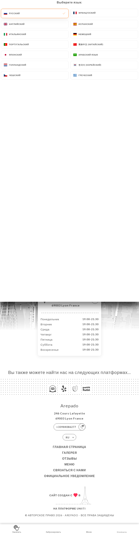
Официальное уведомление (69, 479)
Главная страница (69, 450)
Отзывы (69, 462)
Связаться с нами (69, 474)
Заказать (16, 529)
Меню (69, 468)
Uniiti (81, 512)
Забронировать (53, 529)
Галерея (69, 456)
